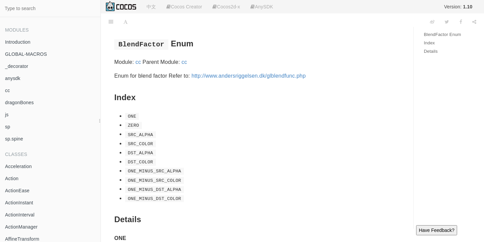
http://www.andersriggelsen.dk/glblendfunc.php (249, 76)
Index (429, 42)
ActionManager (21, 227)
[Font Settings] (125, 21)
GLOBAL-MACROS (26, 54)
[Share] (474, 21)
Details (431, 51)
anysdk (13, 78)
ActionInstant (19, 202)
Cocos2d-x (226, 6)
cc (7, 90)
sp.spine (14, 139)
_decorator (16, 66)
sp (7, 126)
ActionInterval (20, 214)
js (7, 114)
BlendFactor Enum (442, 34)
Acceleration (18, 166)
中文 (151, 6)
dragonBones (19, 102)
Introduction (18, 42)
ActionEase (17, 190)
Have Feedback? (436, 230)
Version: (458, 6)
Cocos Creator (184, 6)
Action (11, 178)
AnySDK (261, 6)
